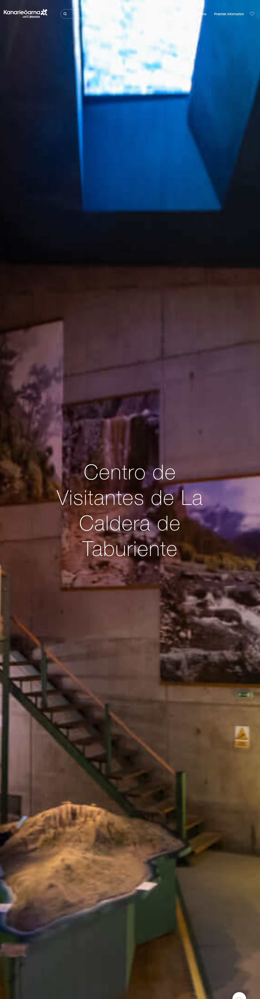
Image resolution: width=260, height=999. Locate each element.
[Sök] (93, 14)
